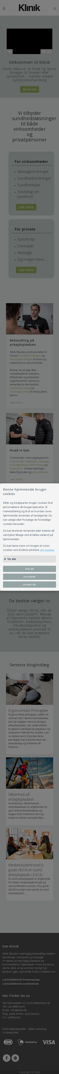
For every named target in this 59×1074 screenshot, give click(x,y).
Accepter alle (29, 584)
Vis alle (11, 559)
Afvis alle (29, 569)
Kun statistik (29, 576)
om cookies (47, 549)
